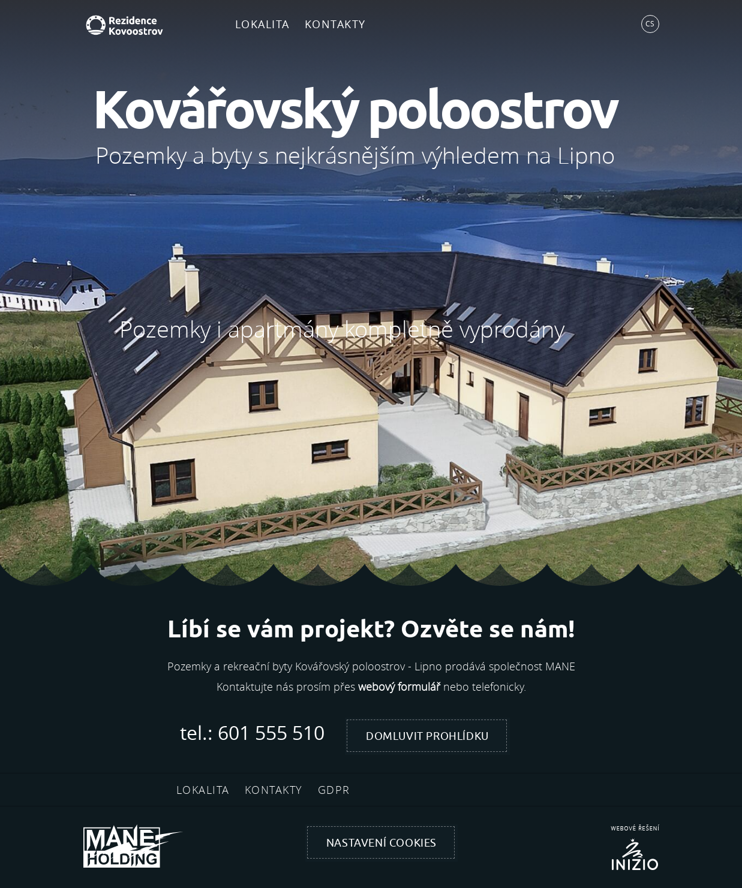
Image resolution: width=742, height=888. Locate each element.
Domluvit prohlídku (427, 736)
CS (649, 23)
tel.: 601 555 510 (252, 733)
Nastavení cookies (381, 843)
